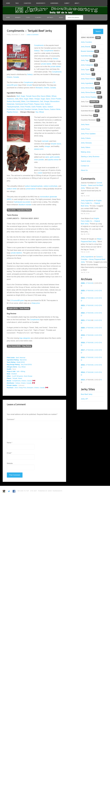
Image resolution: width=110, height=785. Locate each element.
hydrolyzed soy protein (22, 202)
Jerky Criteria (86, 138)
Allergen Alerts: (12, 367)
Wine (21, 99)
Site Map (33, 491)
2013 (83, 380)
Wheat (54, 96)
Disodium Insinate (30, 109)
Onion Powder (56, 99)
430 (93, 47)
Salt (16, 99)
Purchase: (10, 387)
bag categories (25, 338)
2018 (83, 342)
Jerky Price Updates (88, 134)
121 (99, 97)
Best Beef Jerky (86, 394)
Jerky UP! (84, 399)
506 (98, 92)
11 (98, 120)
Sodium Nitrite (55, 109)
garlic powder (55, 157)
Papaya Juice (39, 104)
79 (96, 65)
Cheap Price (22, 387)
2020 (83, 328)
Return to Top (23, 491)
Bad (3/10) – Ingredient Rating (19, 210)
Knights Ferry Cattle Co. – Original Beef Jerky (91, 203)
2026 (83, 283)
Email (9, 453)
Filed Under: (11, 357)
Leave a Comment (32, 34)
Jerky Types (85, 69)
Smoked (14, 374)
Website (10, 463)
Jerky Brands (85, 47)
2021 (83, 320)
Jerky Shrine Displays (89, 97)
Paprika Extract (12, 112)
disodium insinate (25, 204)
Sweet (20, 378)
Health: (9, 369)
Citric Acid (19, 109)
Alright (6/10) (20, 362)
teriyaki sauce (56, 144)
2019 (16, 387)
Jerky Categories (87, 65)
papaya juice (38, 149)
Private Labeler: (12, 385)
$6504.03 (98, 106)
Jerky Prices (85, 129)
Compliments (39, 45)
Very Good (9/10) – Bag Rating (19, 346)
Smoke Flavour (43, 109)
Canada (16, 77)
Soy (37, 112)
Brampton (39, 88)
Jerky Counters (86, 42)
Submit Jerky (85, 161)
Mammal (22, 357)
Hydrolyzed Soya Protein (24, 104)
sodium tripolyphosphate (34, 186)
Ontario (9, 77)
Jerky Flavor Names (88, 79)
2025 (83, 290)
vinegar (47, 146)
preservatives (31, 189)
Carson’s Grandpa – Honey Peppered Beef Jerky (93, 259)
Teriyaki (14, 378)
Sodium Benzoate (13, 101)
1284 (98, 37)
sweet (40, 173)
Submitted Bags (87, 56)
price (38, 303)
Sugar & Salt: (11, 371)
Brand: (9, 381)
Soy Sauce (41, 96)
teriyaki (29, 85)
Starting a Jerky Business (90, 156)
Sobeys (37, 50)
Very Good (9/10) (26, 364)
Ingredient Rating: (13, 360)
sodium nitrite (12, 189)
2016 (83, 357)
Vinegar (37, 99)
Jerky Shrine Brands (88, 92)
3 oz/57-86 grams (17, 376)
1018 (97, 83)
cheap (33, 303)
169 (96, 51)
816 (95, 56)
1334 (92, 60)
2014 (83, 372)
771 (98, 79)
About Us (84, 170)
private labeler (46, 64)
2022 (83, 313)
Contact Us (85, 166)
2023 (83, 305)
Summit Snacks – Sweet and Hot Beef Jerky (92, 185)
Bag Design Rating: (13, 364)
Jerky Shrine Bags (87, 88)
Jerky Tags (85, 60)
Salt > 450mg (21, 371)
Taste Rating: (11, 362)
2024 (83, 298)
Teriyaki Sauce (31, 96)
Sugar (23, 96)
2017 (83, 350)
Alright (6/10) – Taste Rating (18, 308)
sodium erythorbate (50, 186)
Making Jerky (86, 152)
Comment (11, 419)
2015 (83, 365)
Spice (48, 99)
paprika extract (53, 159)
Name (9, 442)
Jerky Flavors (86, 74)
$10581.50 (94, 101)
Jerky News (85, 124)
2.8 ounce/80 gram (17, 300)
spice (47, 157)
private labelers (16, 253)
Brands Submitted (87, 51)
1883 (98, 88)
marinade (45, 141)
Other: (9, 376)
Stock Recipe (28, 376)
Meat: (9, 374)
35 (92, 69)
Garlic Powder (36, 107)
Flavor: (9, 378)
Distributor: (11, 383)
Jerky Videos (85, 147)
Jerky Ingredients (55, 10)
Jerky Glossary (86, 143)
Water (48, 96)
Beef (18, 96)
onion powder (39, 159)
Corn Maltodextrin (32, 101)
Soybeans (10, 99)
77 (93, 74)
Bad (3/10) (23, 360)
